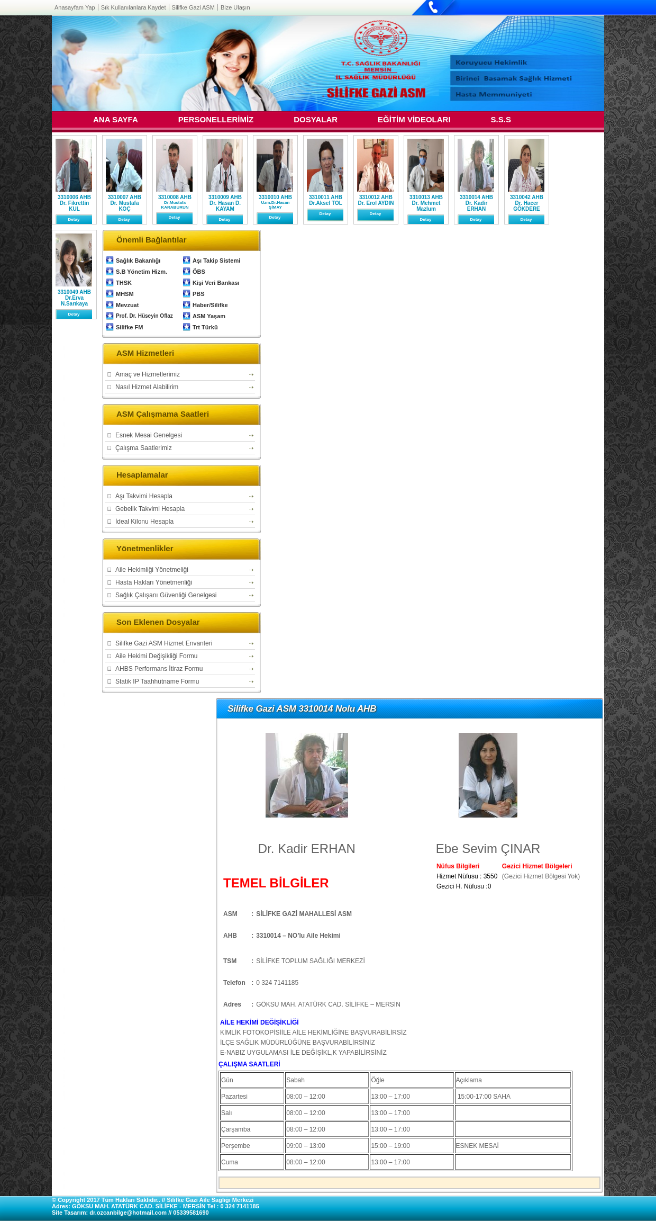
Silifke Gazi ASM (193, 7)
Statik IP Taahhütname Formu (157, 681)
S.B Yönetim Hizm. (141, 271)
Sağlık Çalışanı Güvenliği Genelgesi (165, 595)
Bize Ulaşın (235, 7)
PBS (199, 294)
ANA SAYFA (115, 120)
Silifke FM (129, 327)
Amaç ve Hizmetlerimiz (147, 374)
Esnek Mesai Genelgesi (148, 435)
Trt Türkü (205, 327)
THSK (124, 283)
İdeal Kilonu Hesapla (144, 521)
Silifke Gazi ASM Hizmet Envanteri (163, 643)
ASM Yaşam (209, 316)
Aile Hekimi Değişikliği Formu (156, 656)
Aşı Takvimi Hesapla (143, 496)
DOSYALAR (316, 120)
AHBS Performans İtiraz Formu (159, 668)
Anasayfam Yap (74, 7)
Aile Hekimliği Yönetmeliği (151, 569)
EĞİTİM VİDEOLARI (414, 120)
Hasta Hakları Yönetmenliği (153, 582)
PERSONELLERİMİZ (216, 120)
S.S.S (501, 120)
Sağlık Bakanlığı (138, 260)
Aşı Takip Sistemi (216, 260)
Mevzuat (127, 305)
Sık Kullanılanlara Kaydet (133, 7)
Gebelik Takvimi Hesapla (150, 509)
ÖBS (199, 271)
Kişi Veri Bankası (216, 283)
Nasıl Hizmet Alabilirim (146, 387)
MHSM (125, 294)
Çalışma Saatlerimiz (143, 448)
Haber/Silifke (210, 305)
